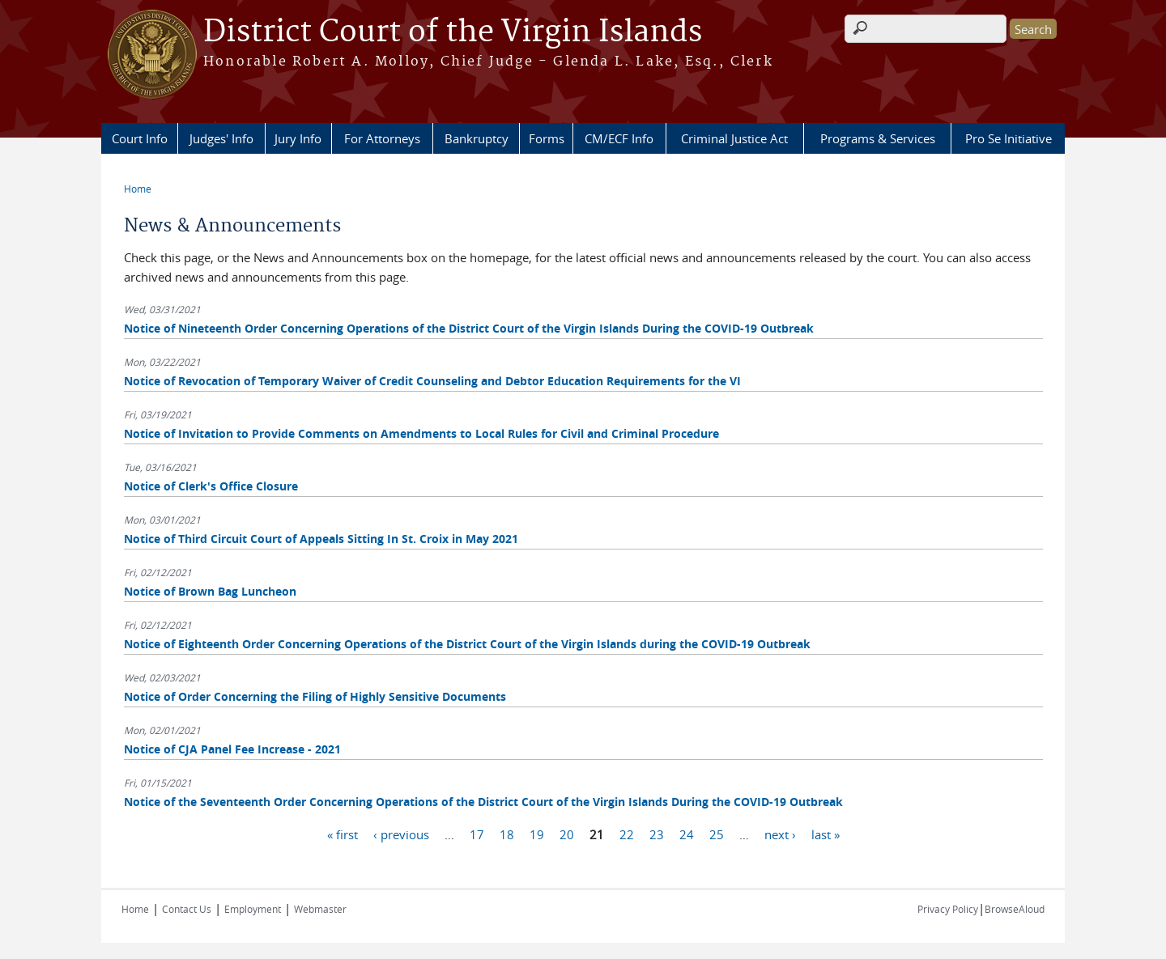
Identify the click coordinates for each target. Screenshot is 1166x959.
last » (825, 833)
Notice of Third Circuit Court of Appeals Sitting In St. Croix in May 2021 (321, 538)
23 (656, 833)
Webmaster (320, 908)
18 (507, 833)
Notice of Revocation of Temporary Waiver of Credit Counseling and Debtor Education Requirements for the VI (432, 380)
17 (477, 833)
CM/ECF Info (619, 138)
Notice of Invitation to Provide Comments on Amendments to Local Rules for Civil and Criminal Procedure (421, 433)
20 (567, 833)
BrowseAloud (1015, 908)
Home (137, 188)
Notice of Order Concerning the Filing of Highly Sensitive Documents (315, 696)
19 (537, 833)
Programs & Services (877, 138)
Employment (252, 908)
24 (686, 833)
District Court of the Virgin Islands (452, 32)
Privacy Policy (947, 908)
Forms (546, 138)
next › (780, 833)
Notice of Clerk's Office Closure (211, 486)
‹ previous (401, 833)
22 (626, 833)
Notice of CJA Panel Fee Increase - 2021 (232, 749)
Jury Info (297, 138)
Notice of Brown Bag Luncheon (210, 591)
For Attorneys (382, 138)
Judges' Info (221, 138)
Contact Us (186, 908)
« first (342, 833)
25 (716, 833)
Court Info (140, 138)
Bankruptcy (477, 138)
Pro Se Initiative (1008, 138)
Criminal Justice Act (734, 138)
